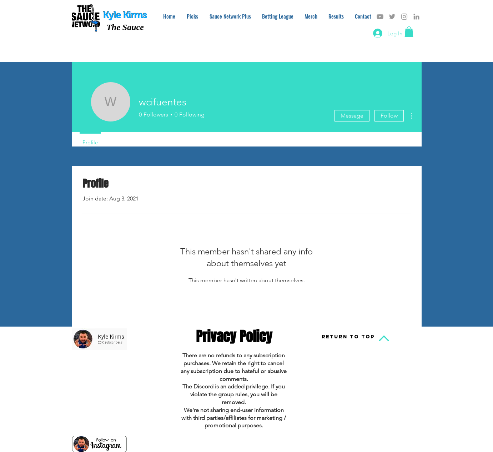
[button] (408, 31)
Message (352, 115)
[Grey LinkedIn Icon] (416, 17)
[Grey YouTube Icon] (380, 17)
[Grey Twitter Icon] (392, 17)
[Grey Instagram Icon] (404, 17)
